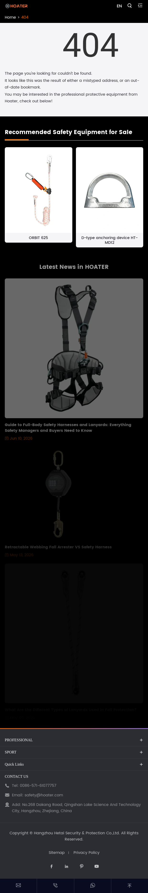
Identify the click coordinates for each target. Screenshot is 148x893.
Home (10, 17)
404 (24, 17)
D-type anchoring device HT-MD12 (109, 240)
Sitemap (57, 853)
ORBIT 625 (38, 237)
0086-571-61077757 (38, 786)
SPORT (10, 752)
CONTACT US (16, 776)
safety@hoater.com (44, 795)
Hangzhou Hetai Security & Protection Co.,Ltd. (77, 833)
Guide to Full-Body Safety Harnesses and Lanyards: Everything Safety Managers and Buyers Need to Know (68, 429)
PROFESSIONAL (19, 740)
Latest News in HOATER (74, 268)
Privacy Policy (87, 853)
